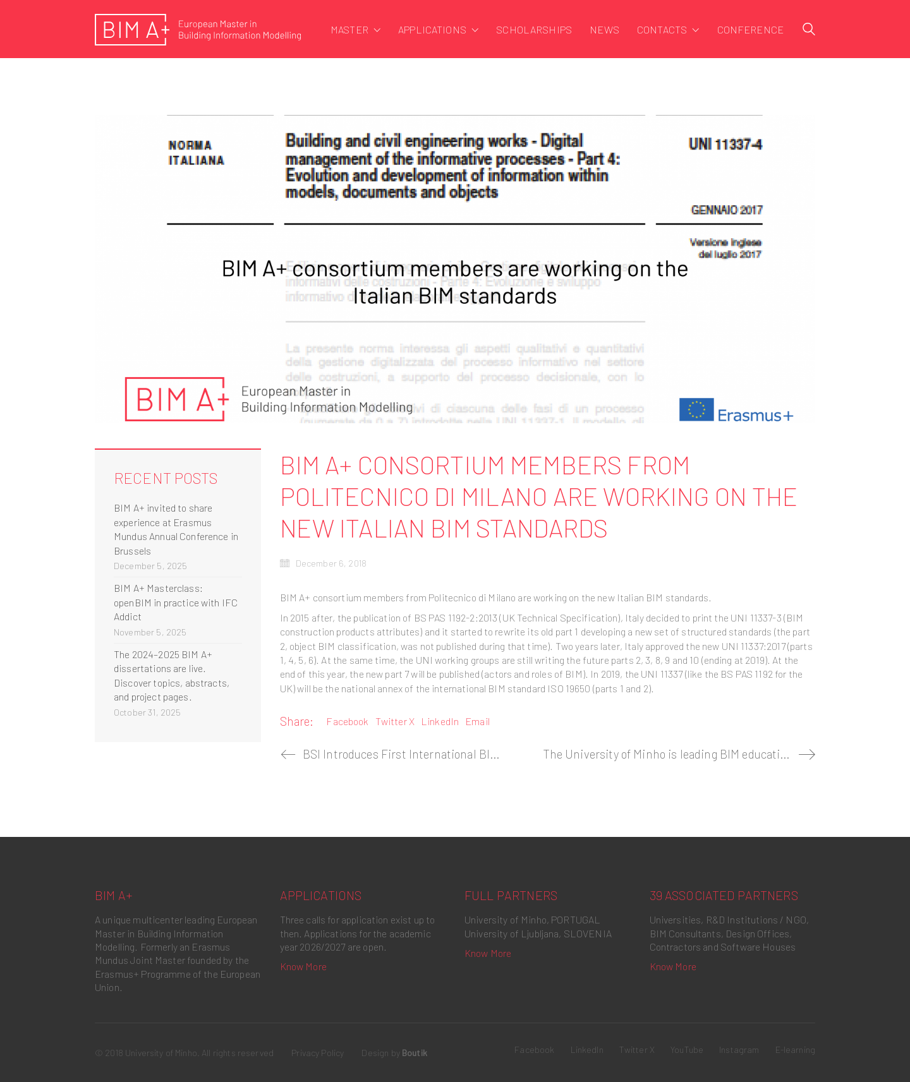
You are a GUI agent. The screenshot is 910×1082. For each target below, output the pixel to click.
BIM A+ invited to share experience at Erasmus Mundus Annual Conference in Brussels (176, 529)
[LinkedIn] (587, 1050)
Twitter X (395, 721)
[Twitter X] (637, 1050)
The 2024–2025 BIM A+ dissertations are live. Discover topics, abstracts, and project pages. (171, 675)
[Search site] (809, 30)
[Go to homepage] (198, 29)
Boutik (414, 1052)
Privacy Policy (317, 1052)
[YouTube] (686, 1050)
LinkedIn (440, 721)
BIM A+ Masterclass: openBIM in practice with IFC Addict (176, 602)
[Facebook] (534, 1050)
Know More (303, 966)
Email (477, 721)
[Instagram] (739, 1050)
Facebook (347, 721)
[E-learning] (795, 1050)
